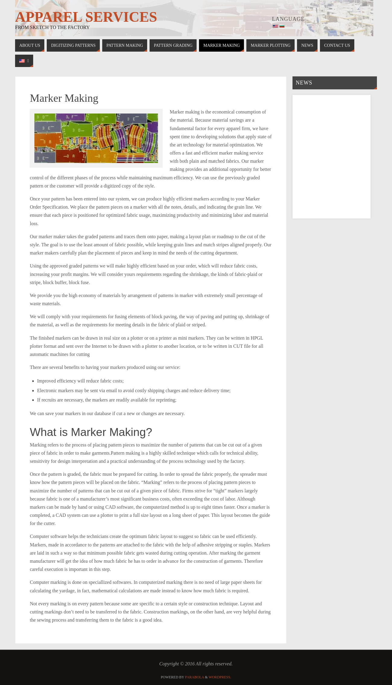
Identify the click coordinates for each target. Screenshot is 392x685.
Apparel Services (86, 17)
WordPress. (220, 677)
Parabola (194, 677)
